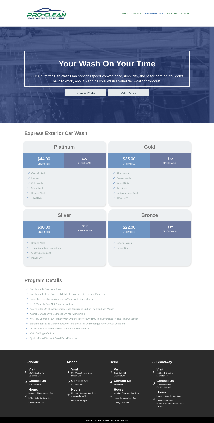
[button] (140, 13)
